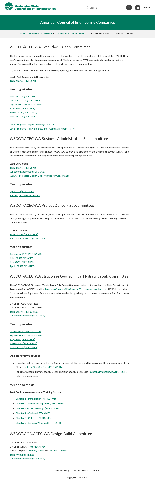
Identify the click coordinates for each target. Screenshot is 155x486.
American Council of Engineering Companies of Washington (75, 289)
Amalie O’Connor (58, 450)
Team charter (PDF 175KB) (24, 311)
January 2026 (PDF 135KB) (24, 96)
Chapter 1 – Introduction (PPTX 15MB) (36, 398)
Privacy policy (62, 470)
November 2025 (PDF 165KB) (25, 331)
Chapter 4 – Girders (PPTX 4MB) (33, 413)
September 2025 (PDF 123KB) (26, 104)
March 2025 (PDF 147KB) (23, 343)
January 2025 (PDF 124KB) (24, 347)
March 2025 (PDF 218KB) (23, 112)
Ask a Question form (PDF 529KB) (45, 367)
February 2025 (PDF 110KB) (25, 195)
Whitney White (36, 450)
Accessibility (81, 470)
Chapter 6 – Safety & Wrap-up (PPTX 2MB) (38, 422)
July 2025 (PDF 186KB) (22, 258)
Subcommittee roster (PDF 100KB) (28, 238)
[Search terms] (109, 7)
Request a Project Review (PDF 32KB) (108, 371)
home (23, 34)
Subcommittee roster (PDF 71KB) (27, 315)
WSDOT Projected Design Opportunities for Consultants (39, 175)
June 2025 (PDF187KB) (22, 262)
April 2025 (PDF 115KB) (22, 191)
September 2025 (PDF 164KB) (26, 335)
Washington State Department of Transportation (30, 6)
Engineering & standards (40, 34)
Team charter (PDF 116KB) (24, 234)
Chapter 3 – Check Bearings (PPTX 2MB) (37, 408)
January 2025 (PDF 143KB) (24, 116)
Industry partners (81, 34)
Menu (146, 7)
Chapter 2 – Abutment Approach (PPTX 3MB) (40, 403)
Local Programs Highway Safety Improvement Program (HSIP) (42, 128)
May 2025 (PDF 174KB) (22, 339)
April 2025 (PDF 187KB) (22, 266)
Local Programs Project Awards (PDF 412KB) (33, 124)
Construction (62, 34)
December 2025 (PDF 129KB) (25, 100)
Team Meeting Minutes (22, 454)
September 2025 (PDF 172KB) (26, 254)
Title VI (96, 470)
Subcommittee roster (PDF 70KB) (27, 171)
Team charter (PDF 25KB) (23, 80)
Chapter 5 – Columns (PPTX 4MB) (33, 417)
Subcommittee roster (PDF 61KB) (27, 458)
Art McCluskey (37, 446)
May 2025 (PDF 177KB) (22, 108)
